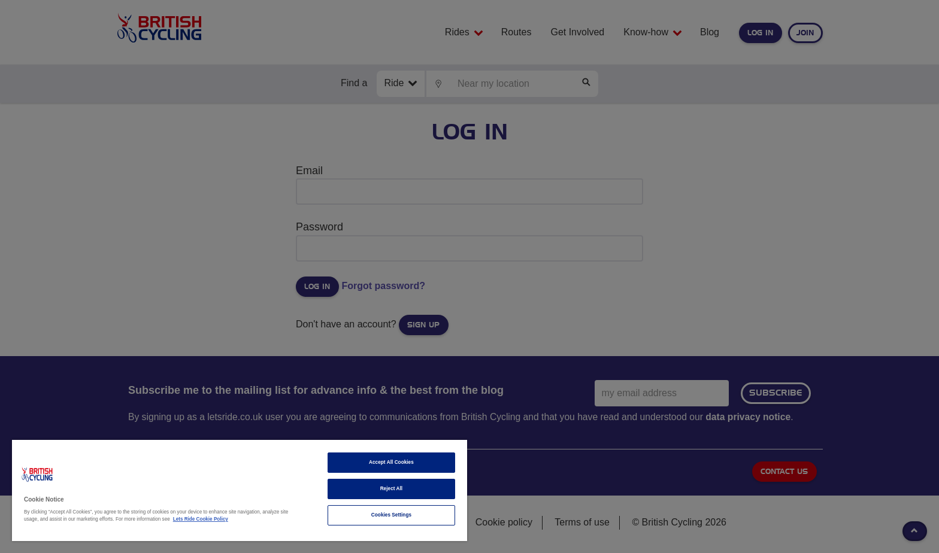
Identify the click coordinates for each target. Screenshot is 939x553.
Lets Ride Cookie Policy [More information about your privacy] (200, 519)
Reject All (391, 488)
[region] (239, 490)
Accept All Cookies (391, 462)
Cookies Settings (391, 515)
